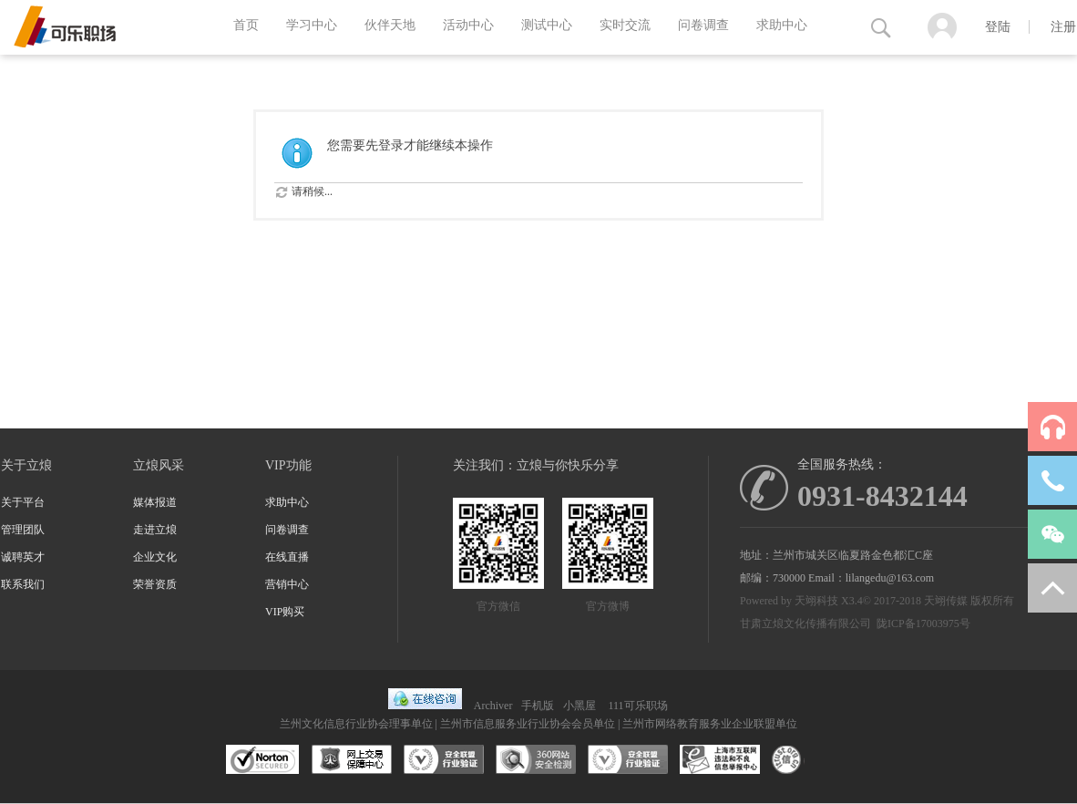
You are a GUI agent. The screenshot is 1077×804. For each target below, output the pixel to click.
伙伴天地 (389, 25)
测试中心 (546, 25)
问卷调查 (703, 25)
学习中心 (311, 25)
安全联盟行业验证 (444, 760)
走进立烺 (155, 529)
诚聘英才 (23, 557)
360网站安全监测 (536, 760)
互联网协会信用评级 (812, 760)
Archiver (493, 705)
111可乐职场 (637, 705)
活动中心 (468, 25)
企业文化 (155, 557)
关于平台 (23, 502)
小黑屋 (579, 705)
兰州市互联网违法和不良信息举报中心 (720, 760)
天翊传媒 (946, 600)
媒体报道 (155, 502)
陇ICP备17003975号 (923, 623)
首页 (246, 25)
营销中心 (287, 584)
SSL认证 (263, 760)
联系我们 (23, 584)
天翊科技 (816, 600)
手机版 (537, 705)
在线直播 (287, 557)
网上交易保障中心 (352, 760)
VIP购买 (284, 611)
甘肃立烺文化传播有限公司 (805, 623)
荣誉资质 (155, 584)
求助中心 (781, 25)
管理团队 (23, 529)
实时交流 (625, 25)
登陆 (997, 27)
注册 (1063, 27)
